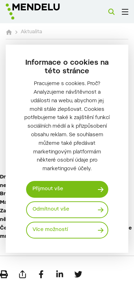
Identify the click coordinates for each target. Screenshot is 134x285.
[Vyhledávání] (111, 12)
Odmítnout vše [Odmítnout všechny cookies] (51, 209)
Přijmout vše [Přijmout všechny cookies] (48, 189)
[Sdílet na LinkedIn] (60, 274)
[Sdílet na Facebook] (41, 274)
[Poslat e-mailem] (22, 274)
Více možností (50, 229)
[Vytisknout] (4, 274)
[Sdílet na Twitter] (78, 274)
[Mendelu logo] (41, 12)
